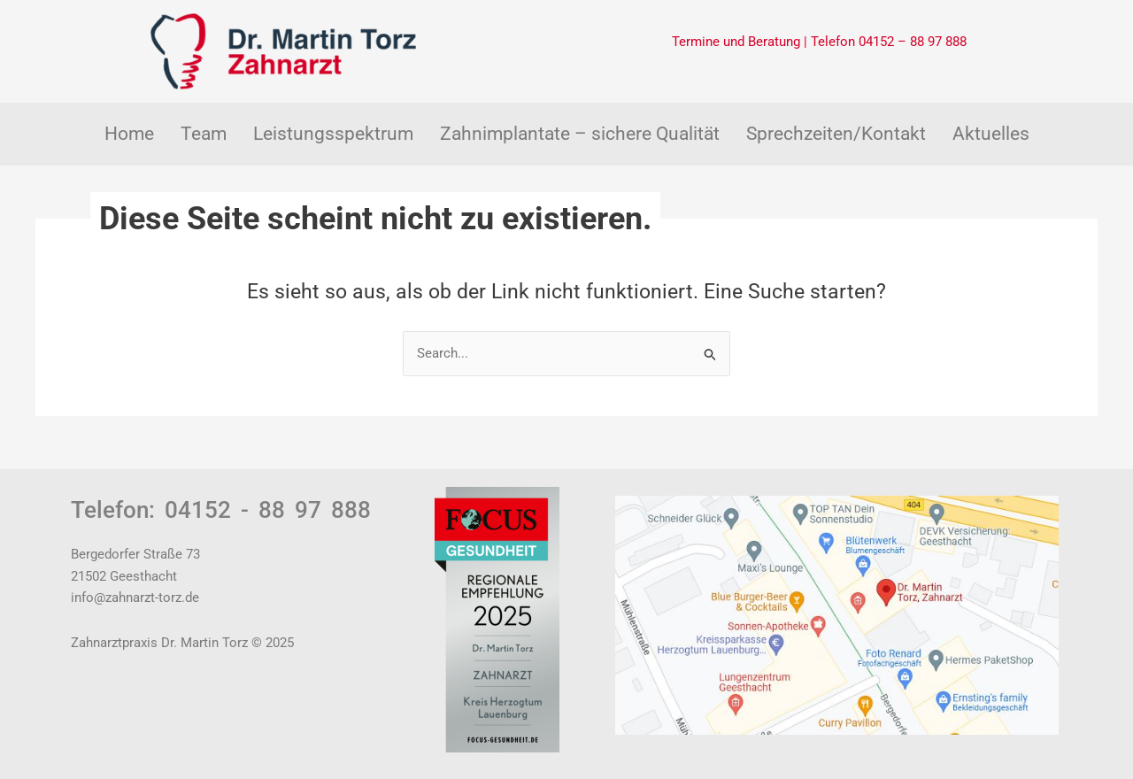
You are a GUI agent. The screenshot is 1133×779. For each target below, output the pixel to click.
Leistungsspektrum (333, 133)
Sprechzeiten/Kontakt (836, 133)
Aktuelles (990, 133)
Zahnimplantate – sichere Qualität (580, 133)
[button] (203, 134)
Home (129, 133)
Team (204, 133)
